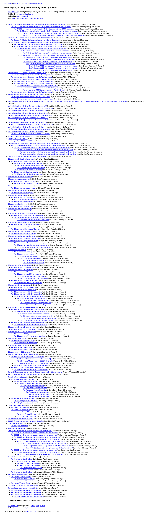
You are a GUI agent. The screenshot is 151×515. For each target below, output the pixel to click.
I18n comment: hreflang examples (19, 285)
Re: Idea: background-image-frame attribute (23, 488)
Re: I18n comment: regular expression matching (27, 243)
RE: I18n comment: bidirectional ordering (31, 165)
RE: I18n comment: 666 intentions (25, 199)
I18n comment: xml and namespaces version (23, 307)
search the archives (36, 18)
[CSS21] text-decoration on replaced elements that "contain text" (30, 431)
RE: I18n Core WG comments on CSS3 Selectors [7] (32, 363)
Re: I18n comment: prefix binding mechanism (26, 292)
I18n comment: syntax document (19, 179)
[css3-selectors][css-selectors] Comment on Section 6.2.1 (27, 122)
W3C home (8, 3)
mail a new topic (22, 16)
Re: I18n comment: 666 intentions (22, 197)
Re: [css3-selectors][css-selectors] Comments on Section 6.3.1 (32, 115)
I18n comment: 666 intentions (18, 195)
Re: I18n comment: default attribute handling (26, 238)
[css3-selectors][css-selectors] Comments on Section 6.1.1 (28, 118)
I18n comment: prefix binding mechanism (22, 290)
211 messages (13, 12)
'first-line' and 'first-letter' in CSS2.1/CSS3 (22, 136)
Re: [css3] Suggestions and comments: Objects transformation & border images (35, 372)
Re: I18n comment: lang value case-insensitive (27, 215)
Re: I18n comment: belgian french (22, 206)
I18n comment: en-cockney (17, 250)
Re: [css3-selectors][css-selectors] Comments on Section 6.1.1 (32, 120)
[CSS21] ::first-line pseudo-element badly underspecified (27, 156)
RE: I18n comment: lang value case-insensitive (30, 217)
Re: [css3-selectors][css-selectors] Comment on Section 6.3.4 (32, 108)
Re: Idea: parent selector (19, 426)
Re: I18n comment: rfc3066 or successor (25, 272)
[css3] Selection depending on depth (20, 418)
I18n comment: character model (18, 186)
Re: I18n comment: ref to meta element (24, 211)
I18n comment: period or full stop (19, 231)
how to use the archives (20, 18)
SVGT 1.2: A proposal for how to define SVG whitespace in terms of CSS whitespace (36, 24)
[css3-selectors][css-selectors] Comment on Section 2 (26, 131)
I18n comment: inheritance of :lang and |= (22, 227)
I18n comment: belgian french (18, 204)
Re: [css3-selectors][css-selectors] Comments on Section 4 (31, 129)
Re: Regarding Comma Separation (22, 379)
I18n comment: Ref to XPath (17, 345)
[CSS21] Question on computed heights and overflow (26, 421)
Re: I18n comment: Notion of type (22, 340)
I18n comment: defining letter (18, 190)
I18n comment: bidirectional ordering (20, 159)
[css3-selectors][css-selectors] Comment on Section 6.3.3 (27, 110)
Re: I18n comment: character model (23, 188)
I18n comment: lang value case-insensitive (22, 213)
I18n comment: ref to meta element (20, 208)
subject (31, 14)
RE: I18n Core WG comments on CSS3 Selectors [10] (32, 359)
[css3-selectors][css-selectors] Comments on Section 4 (26, 127)
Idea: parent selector (15, 423)
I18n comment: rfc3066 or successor (20, 270)
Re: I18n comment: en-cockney (21, 252)
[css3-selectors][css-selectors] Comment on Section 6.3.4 (27, 106)
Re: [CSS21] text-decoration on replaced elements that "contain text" (34, 433)
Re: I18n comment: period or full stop (23, 233)
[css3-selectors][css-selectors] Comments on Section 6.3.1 (28, 113)
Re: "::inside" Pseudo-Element (18, 474)
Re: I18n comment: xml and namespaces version (27, 309)
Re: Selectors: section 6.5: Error (19, 457)
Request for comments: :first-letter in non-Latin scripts (26, 94)
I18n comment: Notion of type (18, 338)
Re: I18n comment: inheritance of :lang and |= (26, 229)
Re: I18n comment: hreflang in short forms (25, 329)
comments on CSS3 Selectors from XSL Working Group (27, 73)
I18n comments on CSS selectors (19, 352)
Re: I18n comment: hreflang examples (24, 287)
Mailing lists (17, 3)
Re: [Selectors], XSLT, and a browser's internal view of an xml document (35, 40)
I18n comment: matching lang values (20, 222)
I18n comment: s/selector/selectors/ (20, 265)
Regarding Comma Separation (18, 377)
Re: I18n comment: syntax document (23, 181)
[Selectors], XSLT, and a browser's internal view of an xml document (31, 38)
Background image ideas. (16, 428)
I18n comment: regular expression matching (23, 241)
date (26, 14)
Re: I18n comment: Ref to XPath (22, 347)
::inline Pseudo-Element (16, 405)
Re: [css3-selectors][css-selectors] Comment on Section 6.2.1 (32, 124)
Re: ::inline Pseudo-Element (20, 407)
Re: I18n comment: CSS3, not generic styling (26, 334)
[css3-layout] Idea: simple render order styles (23, 485)
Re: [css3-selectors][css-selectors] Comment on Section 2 (30, 134)
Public (25, 3)
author (21, 14)
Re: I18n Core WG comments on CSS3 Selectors (27, 356)
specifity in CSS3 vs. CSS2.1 (17, 138)
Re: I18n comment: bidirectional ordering (25, 161)
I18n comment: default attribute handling (21, 236)
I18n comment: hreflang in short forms (21, 327)
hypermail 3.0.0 (30, 511)
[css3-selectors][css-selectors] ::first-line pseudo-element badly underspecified (34, 143)
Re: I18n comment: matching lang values (25, 224)
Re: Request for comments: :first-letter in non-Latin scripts (30, 97)
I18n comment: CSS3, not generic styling (22, 332)
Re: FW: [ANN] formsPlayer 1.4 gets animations (24, 374)
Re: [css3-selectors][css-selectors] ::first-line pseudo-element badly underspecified (39, 145)
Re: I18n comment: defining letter (22, 192)
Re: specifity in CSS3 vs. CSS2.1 (22, 141)
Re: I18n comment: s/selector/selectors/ (24, 267)
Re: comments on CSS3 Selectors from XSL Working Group (31, 75)
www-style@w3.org (35, 3)
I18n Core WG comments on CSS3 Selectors (23, 354)
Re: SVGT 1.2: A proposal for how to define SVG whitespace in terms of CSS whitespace (41, 27)
